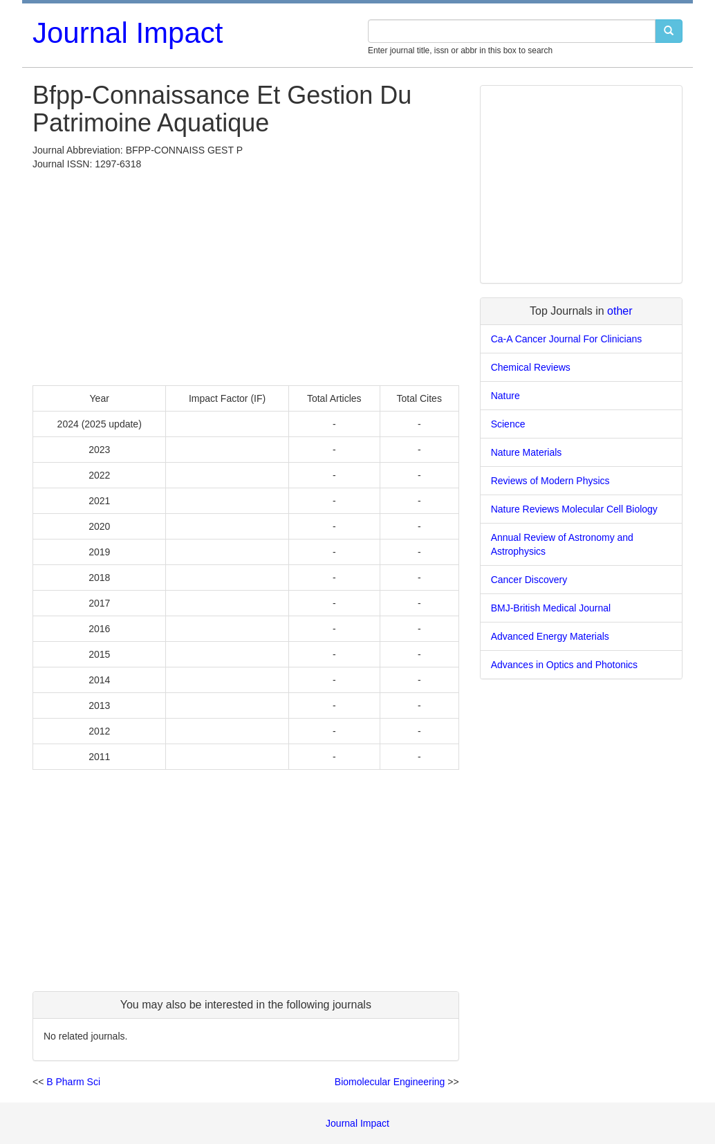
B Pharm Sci (73, 1081)
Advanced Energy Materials (550, 636)
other (619, 311)
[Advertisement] (245, 274)
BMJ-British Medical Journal (551, 607)
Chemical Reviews (530, 367)
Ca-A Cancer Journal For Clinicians (566, 338)
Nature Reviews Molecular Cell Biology (574, 509)
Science (508, 424)
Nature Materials (526, 452)
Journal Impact (127, 33)
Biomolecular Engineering (390, 1081)
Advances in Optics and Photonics (564, 664)
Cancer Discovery (529, 579)
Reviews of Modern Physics (550, 480)
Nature (505, 395)
